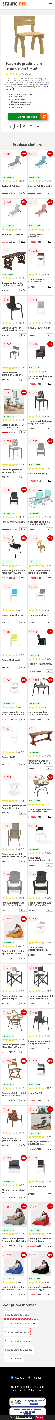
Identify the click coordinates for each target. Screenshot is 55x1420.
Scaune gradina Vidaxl (17, 1314)
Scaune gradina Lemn (17, 1332)
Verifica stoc (32, 116)
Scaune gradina (13, 1358)
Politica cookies (36, 1390)
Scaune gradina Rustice (18, 1341)
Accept (39, 1417)
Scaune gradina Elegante (18, 1349)
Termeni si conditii (21, 1386)
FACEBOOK (18, 1377)
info (23, 193)
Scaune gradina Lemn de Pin (20, 1323)
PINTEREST (35, 1377)
